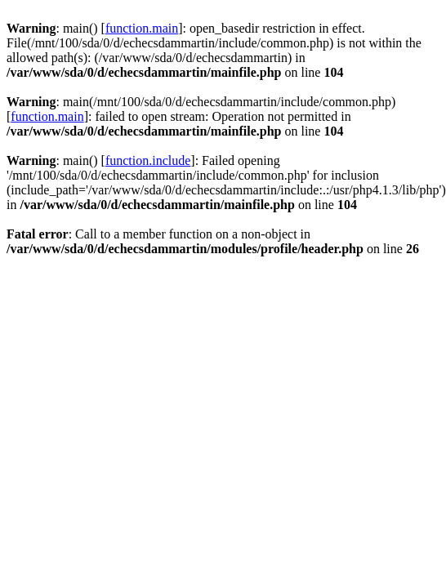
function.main (141, 28)
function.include (147, 160)
